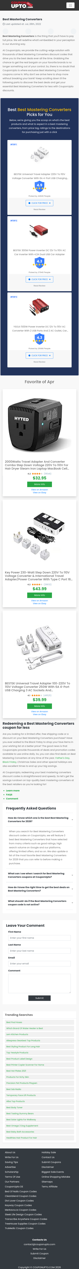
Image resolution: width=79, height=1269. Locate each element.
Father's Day (62, 758)
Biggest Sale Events (53, 1172)
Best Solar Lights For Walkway (21, 1119)
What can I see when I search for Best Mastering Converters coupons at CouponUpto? (36, 875)
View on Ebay (39, 492)
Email (11, 957)
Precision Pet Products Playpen (21, 1083)
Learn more (13, 790)
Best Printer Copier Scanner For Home (25, 1064)
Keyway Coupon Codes (18, 1205)
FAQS (9, 794)
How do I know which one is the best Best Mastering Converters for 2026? (38, 819)
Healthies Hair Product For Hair (21, 1137)
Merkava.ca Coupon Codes (20, 1210)
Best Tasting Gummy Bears (20, 1113)
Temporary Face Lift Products (21, 1095)
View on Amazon (39, 489)
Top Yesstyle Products (17, 1052)
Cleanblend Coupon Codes (20, 1196)
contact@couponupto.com (39, 1244)
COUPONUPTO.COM (44, 1267)
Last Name (14, 944)
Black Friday (9, 762)
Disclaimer (39, 1258)
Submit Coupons (51, 1162)
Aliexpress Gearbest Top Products (23, 1040)
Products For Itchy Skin (17, 1077)
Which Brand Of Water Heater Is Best (24, 1028)
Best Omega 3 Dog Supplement (22, 1125)
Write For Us (39, 1249)
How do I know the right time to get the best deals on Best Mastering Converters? (38, 889)
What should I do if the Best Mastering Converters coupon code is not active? (37, 902)
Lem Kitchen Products (17, 1034)
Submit (39, 998)
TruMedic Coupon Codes (19, 1228)
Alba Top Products (15, 1101)
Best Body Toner (14, 1107)
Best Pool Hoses (14, 1022)
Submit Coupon (39, 1253)
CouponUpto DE (14, 1186)
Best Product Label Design (19, 1058)
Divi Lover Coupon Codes (19, 1200)
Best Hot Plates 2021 (16, 1070)
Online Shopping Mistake (56, 1176)
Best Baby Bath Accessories (20, 1131)
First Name (14, 932)
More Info (39, 484)
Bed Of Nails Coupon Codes (21, 1191)
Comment (12, 798)
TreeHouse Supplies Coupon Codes (25, 1223)
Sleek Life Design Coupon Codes (23, 1214)
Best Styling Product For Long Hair (23, 1046)
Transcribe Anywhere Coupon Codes (26, 1219)
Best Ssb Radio (13, 1089)
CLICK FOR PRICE (39, 203)
